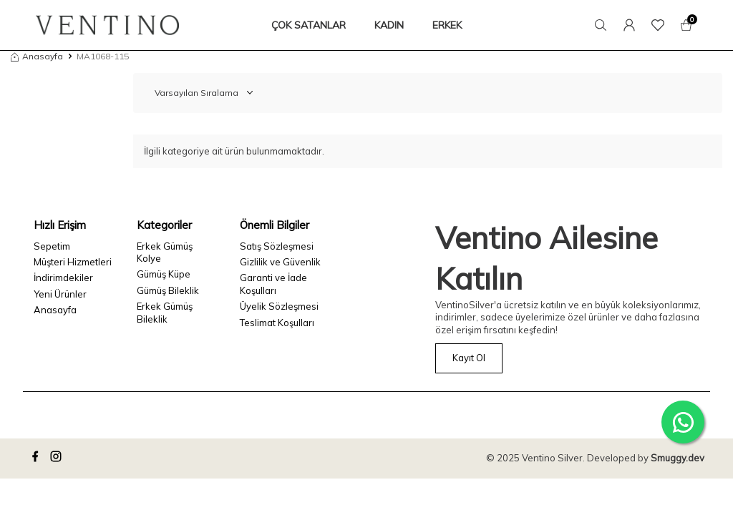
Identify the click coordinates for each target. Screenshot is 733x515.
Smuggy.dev (677, 458)
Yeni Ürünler (60, 294)
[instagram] (58, 458)
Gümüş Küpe (163, 274)
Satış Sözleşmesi (277, 246)
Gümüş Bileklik (168, 290)
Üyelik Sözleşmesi (279, 306)
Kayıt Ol (468, 357)
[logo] (107, 25)
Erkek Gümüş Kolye (165, 252)
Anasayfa (37, 56)
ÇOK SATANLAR (308, 25)
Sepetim (52, 246)
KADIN (389, 25)
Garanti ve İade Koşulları (273, 283)
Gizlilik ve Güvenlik (280, 262)
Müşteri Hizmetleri (73, 262)
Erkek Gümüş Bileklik (165, 312)
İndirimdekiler (63, 277)
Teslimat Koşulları (277, 322)
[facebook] (37, 458)
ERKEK (447, 25)
